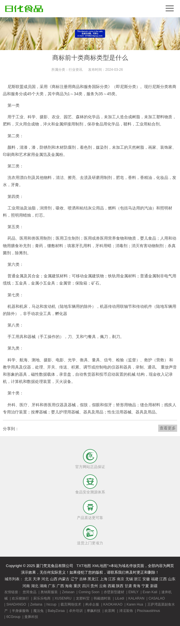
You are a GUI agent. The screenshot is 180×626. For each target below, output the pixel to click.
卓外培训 (76, 611)
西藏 (111, 586)
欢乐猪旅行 (20, 598)
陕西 (119, 586)
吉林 (83, 579)
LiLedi (119, 598)
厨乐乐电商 (42, 598)
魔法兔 (38, 611)
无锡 (129, 579)
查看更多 (168, 428)
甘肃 (128, 586)
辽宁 (74, 579)
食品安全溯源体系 (90, 492)
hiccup (52, 604)
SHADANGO (16, 604)
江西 (163, 579)
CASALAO (156, 598)
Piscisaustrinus (148, 611)
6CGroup (13, 617)
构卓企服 (92, 604)
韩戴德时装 (102, 598)
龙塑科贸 (83, 598)
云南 (103, 586)
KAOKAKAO (113, 604)
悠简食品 (29, 592)
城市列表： (14, 579)
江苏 (112, 579)
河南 (26, 586)
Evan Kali (150, 592)
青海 (136, 586)
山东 (171, 579)
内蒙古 (63, 579)
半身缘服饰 (20, 611)
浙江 (137, 579)
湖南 (43, 586)
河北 (45, 579)
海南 (68, 586)
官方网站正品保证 (90, 467)
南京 (120, 579)
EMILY (133, 592)
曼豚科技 (31, 617)
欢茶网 (109, 611)
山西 (53, 579)
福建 (154, 579)
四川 (86, 586)
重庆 (77, 586)
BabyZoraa (56, 611)
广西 (60, 586)
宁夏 (145, 586)
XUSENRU (63, 598)
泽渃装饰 (126, 611)
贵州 (94, 586)
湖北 (34, 586)
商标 (56, 86)
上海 (103, 579)
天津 (36, 579)
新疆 (154, 586)
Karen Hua (135, 604)
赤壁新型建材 (114, 592)
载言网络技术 (71, 604)
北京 (28, 579)
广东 (51, 586)
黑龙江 (93, 579)
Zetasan (68, 592)
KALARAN (136, 598)
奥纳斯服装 (49, 592)
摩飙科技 (93, 611)
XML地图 (99, 566)
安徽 (146, 579)
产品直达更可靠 (90, 518)
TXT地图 (83, 566)
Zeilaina (36, 604)
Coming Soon (89, 592)
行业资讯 (75, 70)
